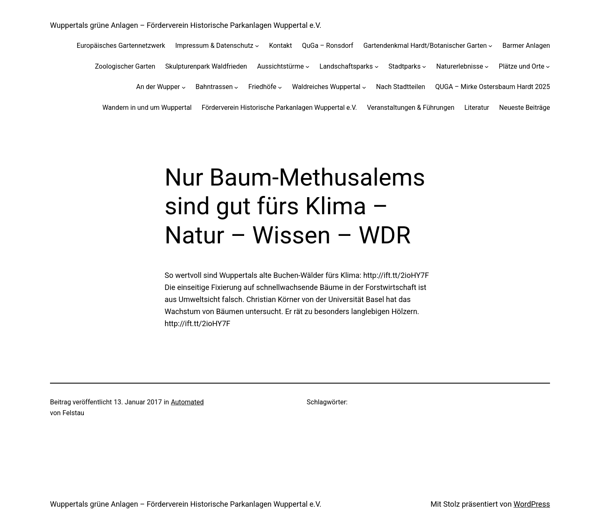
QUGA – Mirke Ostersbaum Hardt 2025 (492, 87)
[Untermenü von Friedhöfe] (280, 87)
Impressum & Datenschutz (214, 46)
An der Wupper (158, 87)
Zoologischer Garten (125, 66)
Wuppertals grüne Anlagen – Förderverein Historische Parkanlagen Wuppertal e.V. (185, 25)
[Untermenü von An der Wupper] (184, 87)
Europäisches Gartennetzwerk (121, 46)
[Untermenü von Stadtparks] (424, 66)
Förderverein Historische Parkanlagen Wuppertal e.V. (279, 107)
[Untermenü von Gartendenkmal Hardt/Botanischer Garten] (490, 46)
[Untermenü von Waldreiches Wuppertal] (364, 87)
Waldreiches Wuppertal (326, 87)
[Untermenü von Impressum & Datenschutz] (257, 46)
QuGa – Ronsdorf (327, 46)
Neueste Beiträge (524, 107)
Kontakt (280, 46)
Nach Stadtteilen (400, 87)
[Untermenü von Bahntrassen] (236, 87)
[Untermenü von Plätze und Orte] (548, 66)
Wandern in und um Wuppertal (147, 107)
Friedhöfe (262, 87)
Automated (187, 402)
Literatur (476, 107)
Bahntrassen (213, 87)
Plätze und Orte (521, 66)
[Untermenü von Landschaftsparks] (377, 66)
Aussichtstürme (280, 66)
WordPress (532, 504)
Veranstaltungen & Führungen (411, 107)
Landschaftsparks (346, 66)
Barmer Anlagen (526, 46)
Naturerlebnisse (459, 66)
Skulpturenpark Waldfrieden (206, 66)
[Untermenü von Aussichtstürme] (307, 66)
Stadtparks (404, 66)
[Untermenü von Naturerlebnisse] (487, 66)
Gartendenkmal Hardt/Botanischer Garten (425, 46)
